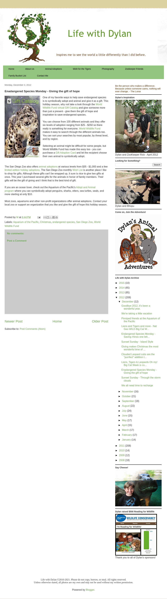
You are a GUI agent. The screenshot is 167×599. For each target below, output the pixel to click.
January (126, 439)
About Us (29, 69)
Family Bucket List (17, 75)
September (128, 401)
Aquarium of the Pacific (26, 222)
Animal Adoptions (53, 69)
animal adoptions (48, 166)
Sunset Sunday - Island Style (137, 341)
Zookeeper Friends (134, 69)
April (125, 425)
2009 (122, 455)
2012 (122, 297)
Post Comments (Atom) (32, 329)
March (126, 430)
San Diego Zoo (84, 222)
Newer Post (14, 321)
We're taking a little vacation (136, 313)
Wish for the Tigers (82, 69)
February (127, 435)
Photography (108, 69)
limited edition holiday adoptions (22, 170)
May (124, 420)
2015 (122, 283)
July (124, 410)
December (128, 301)
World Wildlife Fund (89, 128)
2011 (122, 445)
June (125, 415)
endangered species (63, 222)
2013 (122, 292)
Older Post (100, 321)
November (128, 391)
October (126, 396)
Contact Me (42, 75)
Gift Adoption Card (66, 152)
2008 (122, 460)
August (126, 406)
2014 (122, 287)
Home (11, 69)
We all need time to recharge (137, 385)
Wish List (78, 170)
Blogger (90, 589)
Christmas (45, 222)
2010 (122, 450)
